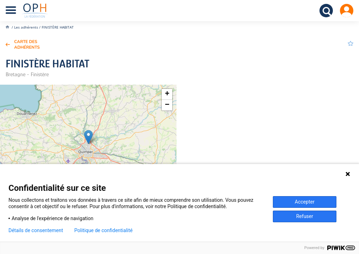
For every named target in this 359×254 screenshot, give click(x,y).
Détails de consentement (35, 230)
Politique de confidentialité (103, 230)
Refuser (304, 216)
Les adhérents (26, 27)
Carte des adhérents (27, 44)
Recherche (326, 10)
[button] (88, 137)
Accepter (305, 202)
